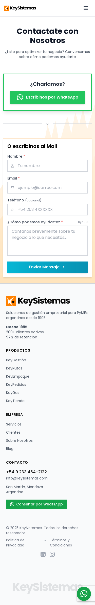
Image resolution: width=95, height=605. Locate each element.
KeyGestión (16, 360)
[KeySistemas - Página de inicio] (20, 8)
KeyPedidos (16, 384)
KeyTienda (15, 400)
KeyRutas (14, 368)
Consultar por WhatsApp (36, 504)
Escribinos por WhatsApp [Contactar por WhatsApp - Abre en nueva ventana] (47, 97)
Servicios (14, 424)
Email (13, 178)
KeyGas (12, 392)
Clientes (13, 432)
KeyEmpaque (17, 376)
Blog (9, 448)
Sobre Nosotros (19, 440)
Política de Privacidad (15, 543)
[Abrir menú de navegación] (86, 8)
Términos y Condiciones (61, 543)
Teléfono (24, 200)
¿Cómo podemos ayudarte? (35, 222)
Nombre (16, 156)
